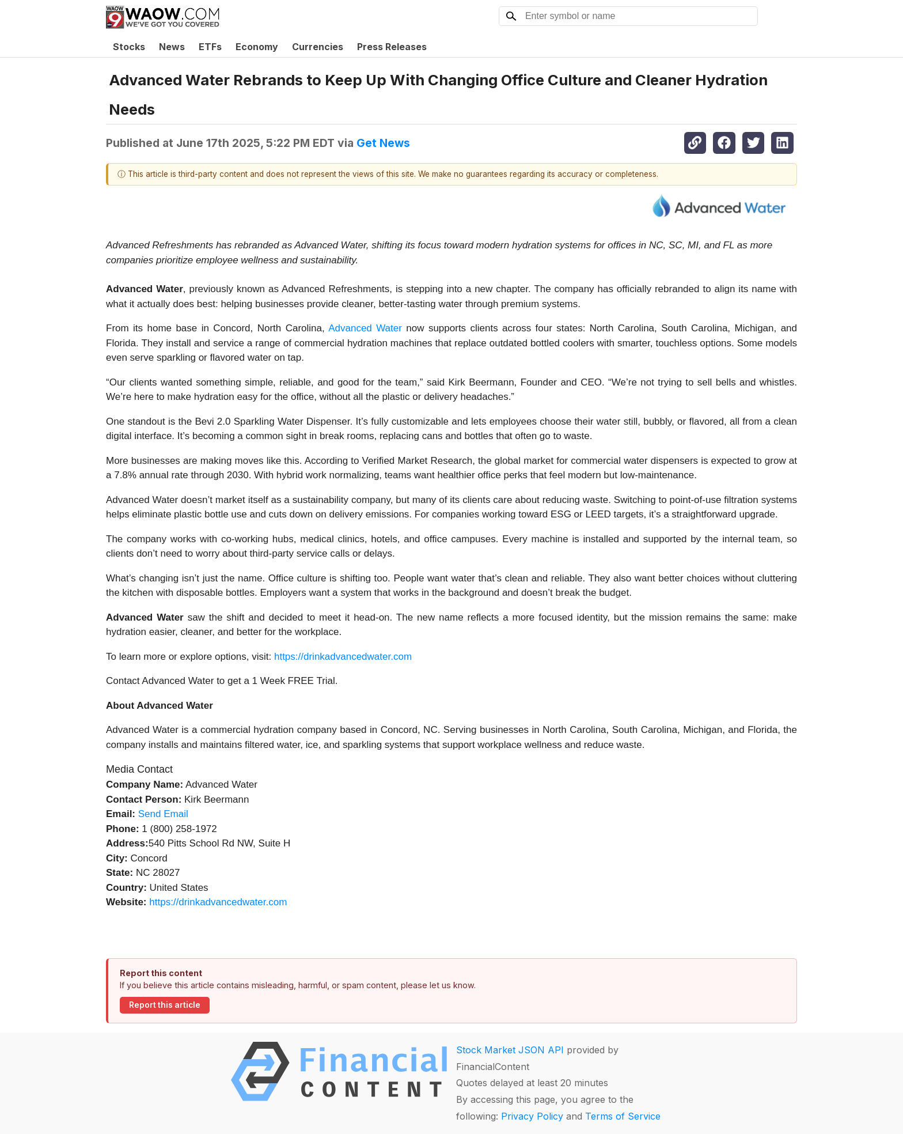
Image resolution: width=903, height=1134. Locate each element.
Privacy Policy (532, 1116)
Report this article (164, 1005)
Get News (383, 143)
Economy (257, 46)
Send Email (163, 813)
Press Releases (392, 46)
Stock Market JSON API (510, 1050)
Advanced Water (365, 328)
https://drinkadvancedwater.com (343, 656)
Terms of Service (623, 1116)
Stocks (129, 46)
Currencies (317, 46)
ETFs (210, 46)
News (172, 46)
